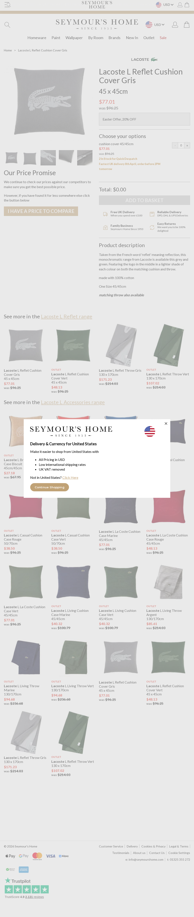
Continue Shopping (49, 487)
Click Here (70, 477)
